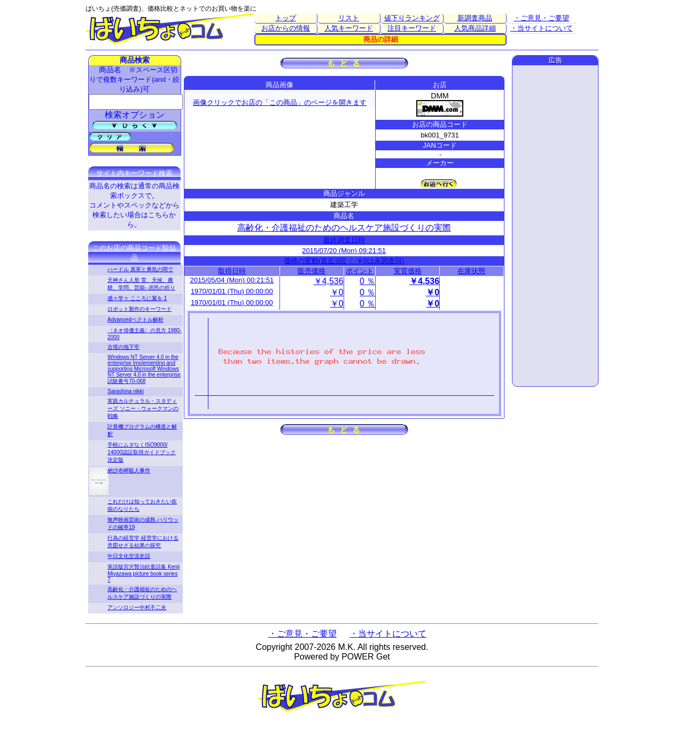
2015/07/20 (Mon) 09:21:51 (344, 251)
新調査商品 (474, 18)
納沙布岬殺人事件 (128, 470)
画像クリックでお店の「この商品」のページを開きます (280, 102)
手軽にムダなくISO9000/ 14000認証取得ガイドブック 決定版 (141, 452)
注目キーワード (411, 28)
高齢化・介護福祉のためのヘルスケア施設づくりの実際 (344, 227)
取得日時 (232, 271)
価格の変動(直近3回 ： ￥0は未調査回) (344, 261)
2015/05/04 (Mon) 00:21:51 (232, 280)
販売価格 (311, 271)
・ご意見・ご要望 (541, 18)
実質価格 (408, 271)
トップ (285, 18)
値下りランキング (412, 18)
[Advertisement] (555, 225)
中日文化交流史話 (128, 556)
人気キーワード (348, 28)
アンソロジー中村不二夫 (136, 607)
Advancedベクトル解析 (135, 320)
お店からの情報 (285, 28)
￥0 (337, 292)
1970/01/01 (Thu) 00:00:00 (232, 291)
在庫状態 (471, 271)
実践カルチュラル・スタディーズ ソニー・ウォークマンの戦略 (142, 408)
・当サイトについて (541, 28)
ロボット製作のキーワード (139, 309)
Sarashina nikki (125, 391)
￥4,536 (329, 281)
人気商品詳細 (475, 28)
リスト (348, 18)
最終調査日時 (344, 240)
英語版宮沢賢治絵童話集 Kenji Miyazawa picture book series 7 (143, 573)
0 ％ (367, 281)
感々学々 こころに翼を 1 (137, 298)
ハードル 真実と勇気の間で (140, 269)
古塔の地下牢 (123, 347)
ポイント (360, 271)
